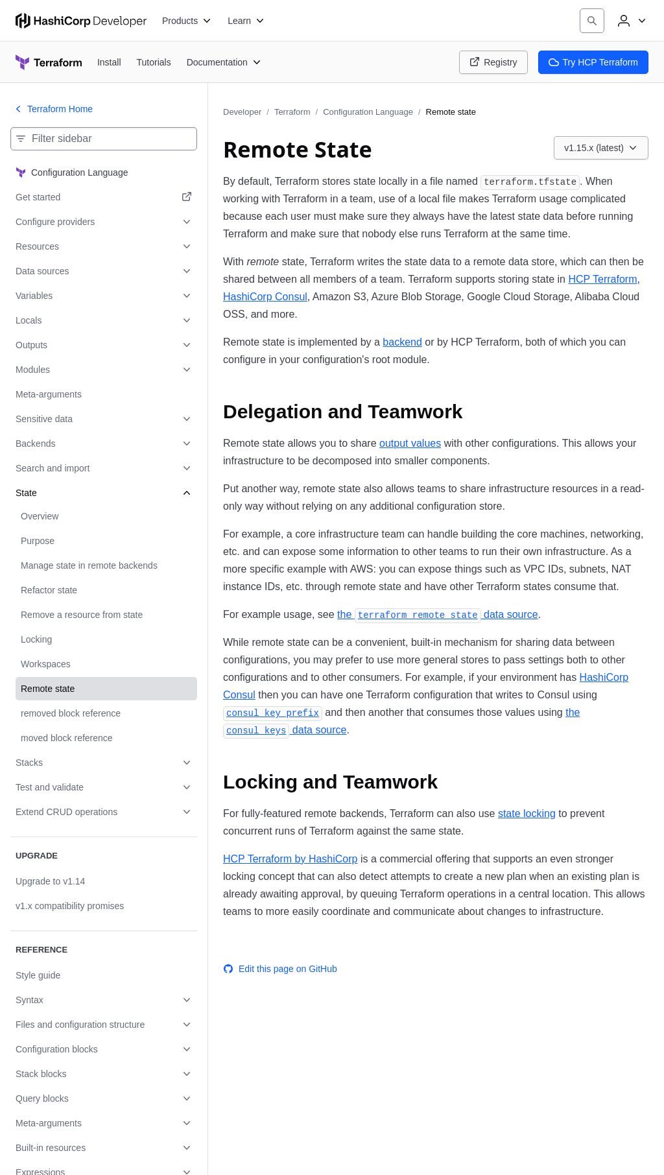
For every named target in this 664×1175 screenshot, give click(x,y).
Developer (242, 112)
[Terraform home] (49, 62)
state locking (527, 813)
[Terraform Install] (109, 62)
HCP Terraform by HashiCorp (290, 858)
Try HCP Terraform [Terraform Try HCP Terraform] (593, 62)
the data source (437, 614)
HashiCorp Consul (265, 296)
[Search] (592, 20)
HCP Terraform (602, 279)
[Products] (187, 20)
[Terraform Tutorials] (154, 62)
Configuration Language (368, 112)
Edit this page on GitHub (280, 969)
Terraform (292, 112)
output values (410, 443)
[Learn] (246, 20)
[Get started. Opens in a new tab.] (103, 197)
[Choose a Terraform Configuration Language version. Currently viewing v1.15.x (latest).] (601, 148)
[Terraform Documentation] (224, 62)
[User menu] (630, 20)
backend (402, 342)
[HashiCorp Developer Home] (81, 20)
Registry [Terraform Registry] (493, 62)
